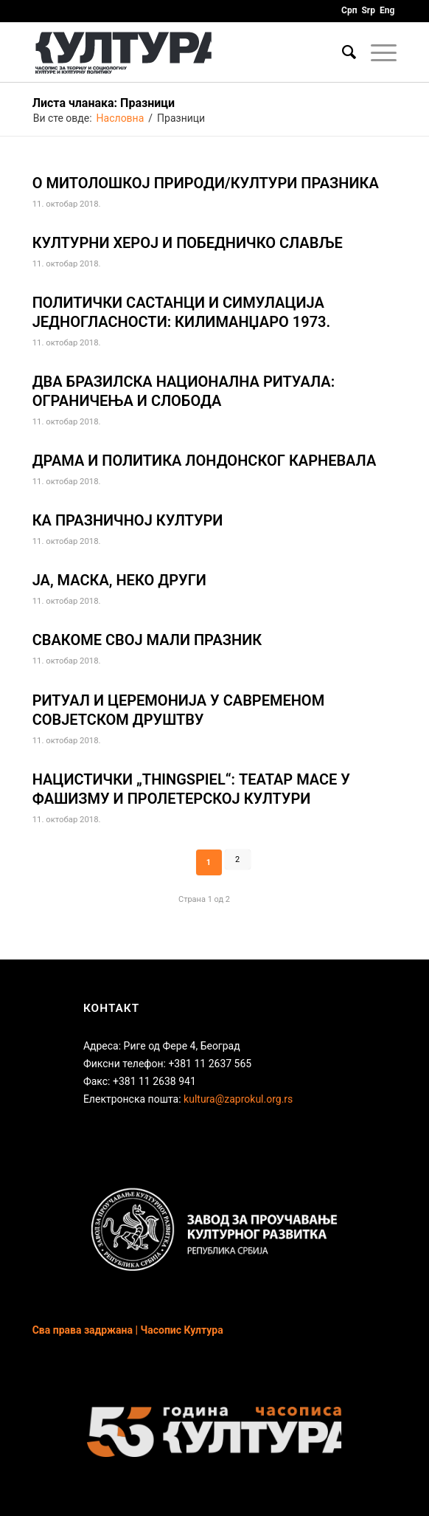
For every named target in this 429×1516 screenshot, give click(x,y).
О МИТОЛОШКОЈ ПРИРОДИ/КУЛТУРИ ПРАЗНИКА (205, 183)
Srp (368, 10)
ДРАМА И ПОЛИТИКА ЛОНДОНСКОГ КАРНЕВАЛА (204, 460)
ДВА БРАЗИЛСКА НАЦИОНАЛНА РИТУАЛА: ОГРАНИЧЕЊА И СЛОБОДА (183, 391)
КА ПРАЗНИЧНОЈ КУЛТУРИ (127, 520)
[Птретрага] (341, 52)
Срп (349, 10)
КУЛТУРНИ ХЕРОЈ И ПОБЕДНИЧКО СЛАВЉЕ (187, 243)
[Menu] (376, 52)
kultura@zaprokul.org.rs (238, 1099)
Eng (387, 10)
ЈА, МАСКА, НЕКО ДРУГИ (119, 580)
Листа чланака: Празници (103, 103)
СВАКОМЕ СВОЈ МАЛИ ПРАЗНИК (147, 640)
